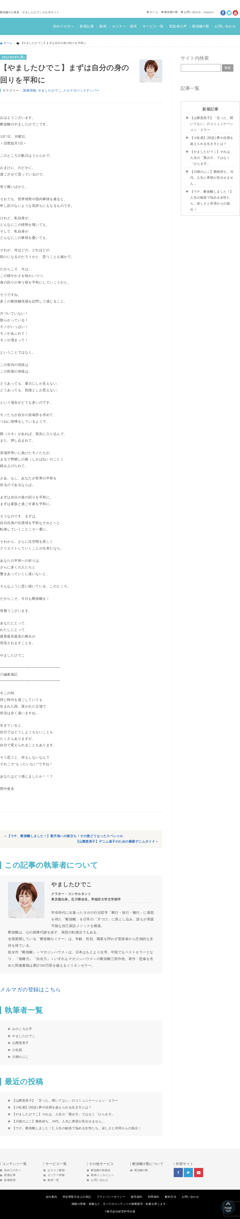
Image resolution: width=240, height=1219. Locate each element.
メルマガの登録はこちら (30, 989)
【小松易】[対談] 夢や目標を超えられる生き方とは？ (52, 1107)
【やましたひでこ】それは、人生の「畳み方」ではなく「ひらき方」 (63, 1114)
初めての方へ (63, 26)
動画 (103, 26)
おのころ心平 (22, 1029)
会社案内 (51, 1196)
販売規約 (136, 1196)
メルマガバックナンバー (81, 90)
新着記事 (87, 26)
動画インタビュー (102, 1175)
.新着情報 (29, 90)
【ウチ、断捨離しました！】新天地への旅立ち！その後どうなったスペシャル (65, 836)
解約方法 (170, 1196)
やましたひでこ (49, 90)
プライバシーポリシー (111, 1196)
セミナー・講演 (124, 26)
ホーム (154, 12)
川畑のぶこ (20, 1057)
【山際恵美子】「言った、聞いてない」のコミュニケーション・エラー (65, 1100)
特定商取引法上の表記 (77, 1196)
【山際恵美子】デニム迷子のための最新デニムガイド (115, 841)
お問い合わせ (192, 12)
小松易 (17, 1050)
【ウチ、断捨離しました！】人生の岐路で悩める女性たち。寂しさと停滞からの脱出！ (76, 1128)
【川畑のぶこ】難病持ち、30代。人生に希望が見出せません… (58, 1121)
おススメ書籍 (56, 1170)
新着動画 (10, 1180)
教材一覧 (53, 1180)
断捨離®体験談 (100, 1170)
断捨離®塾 (171, 12)
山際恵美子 (20, 1043)
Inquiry (208, 12)
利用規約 (153, 1196)
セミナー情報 (56, 1175)
